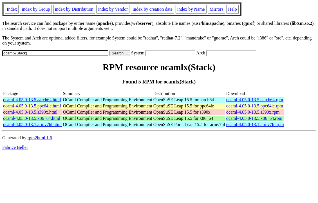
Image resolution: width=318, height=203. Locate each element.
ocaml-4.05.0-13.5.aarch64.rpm (254, 99)
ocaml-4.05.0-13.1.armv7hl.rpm (255, 124)
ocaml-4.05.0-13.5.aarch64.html (32, 99)
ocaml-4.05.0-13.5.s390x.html (30, 112)
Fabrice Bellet (15, 147)
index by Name (191, 9)
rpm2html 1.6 (40, 137)
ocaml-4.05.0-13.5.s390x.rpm (253, 112)
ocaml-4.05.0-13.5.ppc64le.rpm (254, 105)
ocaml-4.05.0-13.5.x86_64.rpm (254, 118)
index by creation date (153, 9)
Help (232, 9)
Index (12, 9)
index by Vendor (113, 9)
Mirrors (216, 9)
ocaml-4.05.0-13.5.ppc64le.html (32, 105)
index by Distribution (74, 9)
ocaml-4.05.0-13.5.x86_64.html (31, 118)
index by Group (36, 9)
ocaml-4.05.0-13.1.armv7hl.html (32, 124)
